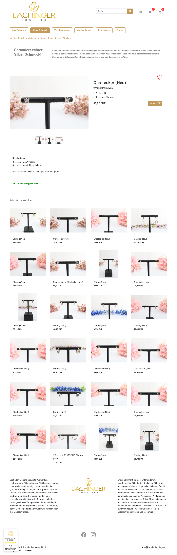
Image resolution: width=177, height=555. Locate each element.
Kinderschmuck (84, 30)
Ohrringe (67, 38)
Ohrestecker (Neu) (142, 368)
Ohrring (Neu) (19, 239)
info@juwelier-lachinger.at (154, 547)
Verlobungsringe (62, 30)
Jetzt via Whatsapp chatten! (25, 183)
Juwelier (28, 550)
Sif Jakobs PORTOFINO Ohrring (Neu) (68, 457)
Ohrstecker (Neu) (61, 239)
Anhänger (42, 38)
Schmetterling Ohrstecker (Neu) (68, 282)
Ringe (51, 38)
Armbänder (30, 38)
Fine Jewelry (104, 30)
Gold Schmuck (19, 30)
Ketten (58, 38)
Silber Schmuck (40, 30)
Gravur (120, 30)
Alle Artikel (19, 38)
